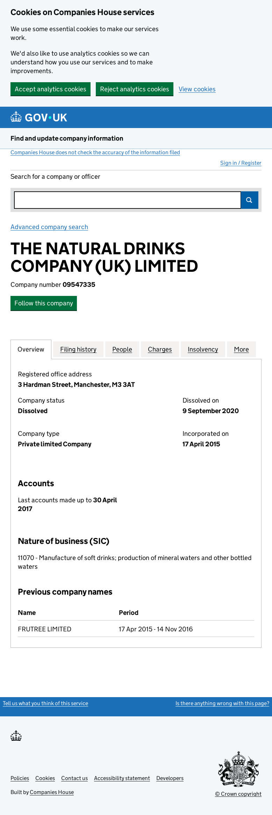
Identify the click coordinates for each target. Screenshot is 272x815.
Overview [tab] (30, 349)
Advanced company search (49, 227)
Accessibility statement (122, 778)
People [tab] (122, 349)
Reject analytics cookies (134, 89)
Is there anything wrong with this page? (222, 703)
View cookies (197, 89)
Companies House (52, 792)
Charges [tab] (160, 349)
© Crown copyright (238, 794)
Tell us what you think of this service (45, 703)
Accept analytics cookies (50, 89)
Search (249, 200)
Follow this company (43, 303)
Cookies (45, 778)
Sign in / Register (241, 163)
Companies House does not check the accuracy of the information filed (95, 152)
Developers (170, 778)
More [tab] (241, 349)
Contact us (74, 778)
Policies (19, 778)
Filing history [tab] (78, 349)
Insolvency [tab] (203, 349)
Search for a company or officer (55, 176)
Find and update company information (66, 138)
